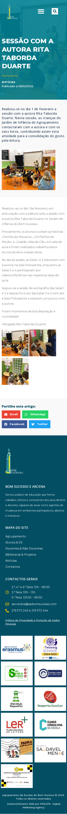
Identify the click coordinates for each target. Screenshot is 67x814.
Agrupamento (16, 536)
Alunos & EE (14, 542)
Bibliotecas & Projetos (21, 554)
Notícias (8, 82)
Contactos (12, 566)
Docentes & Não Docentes (24, 548)
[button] (41, 11)
